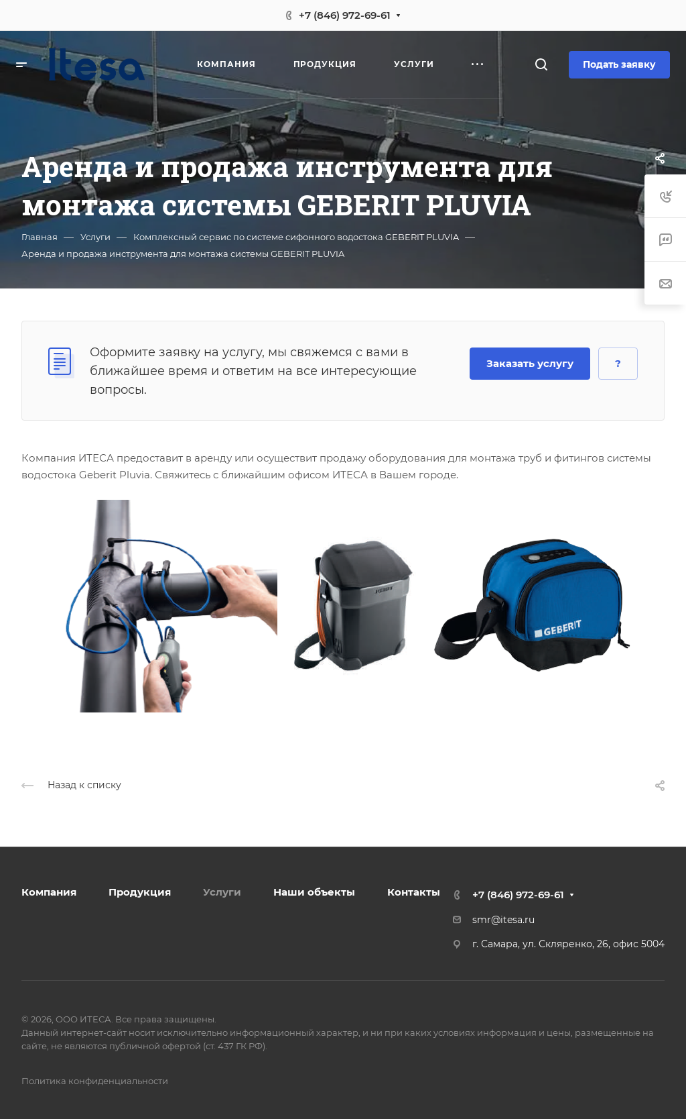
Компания (48, 892)
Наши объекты (314, 892)
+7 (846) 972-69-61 (345, 15)
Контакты (413, 892)
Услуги (222, 892)
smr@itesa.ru (503, 920)
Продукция (140, 892)
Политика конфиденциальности (94, 1080)
